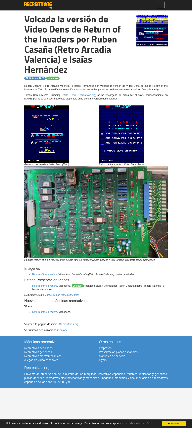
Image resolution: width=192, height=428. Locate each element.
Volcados (53, 78)
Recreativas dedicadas (38, 348)
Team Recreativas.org (82, 95)
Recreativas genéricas (38, 352)
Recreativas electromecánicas (43, 356)
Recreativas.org (68, 324)
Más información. (140, 423)
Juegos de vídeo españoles (41, 360)
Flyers (103, 360)
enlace (64, 330)
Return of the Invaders (44, 274)
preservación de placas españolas (61, 295)
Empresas (105, 348)
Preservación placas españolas (118, 352)
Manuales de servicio (112, 356)
